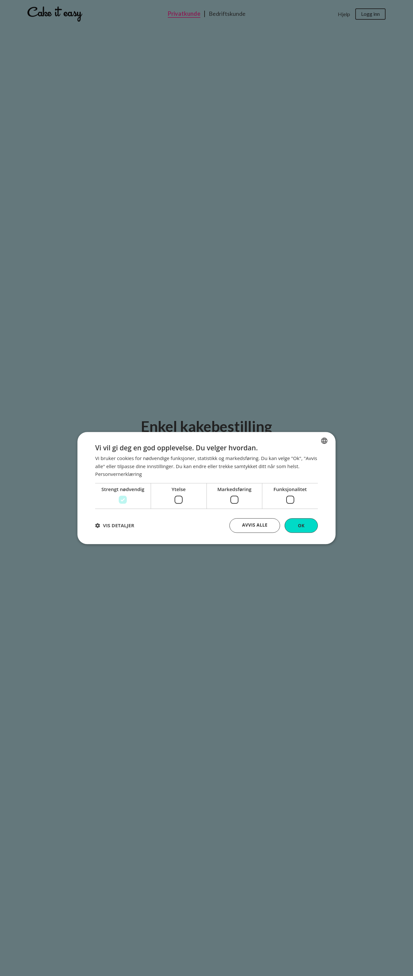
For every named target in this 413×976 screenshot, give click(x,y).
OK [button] (301, 525)
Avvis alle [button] (254, 525)
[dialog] (206, 488)
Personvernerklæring (119, 474)
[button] (114, 525)
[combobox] (324, 440)
